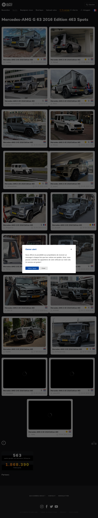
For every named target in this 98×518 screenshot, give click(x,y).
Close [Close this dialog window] (43, 268)
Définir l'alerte (32, 268)
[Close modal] (71, 249)
